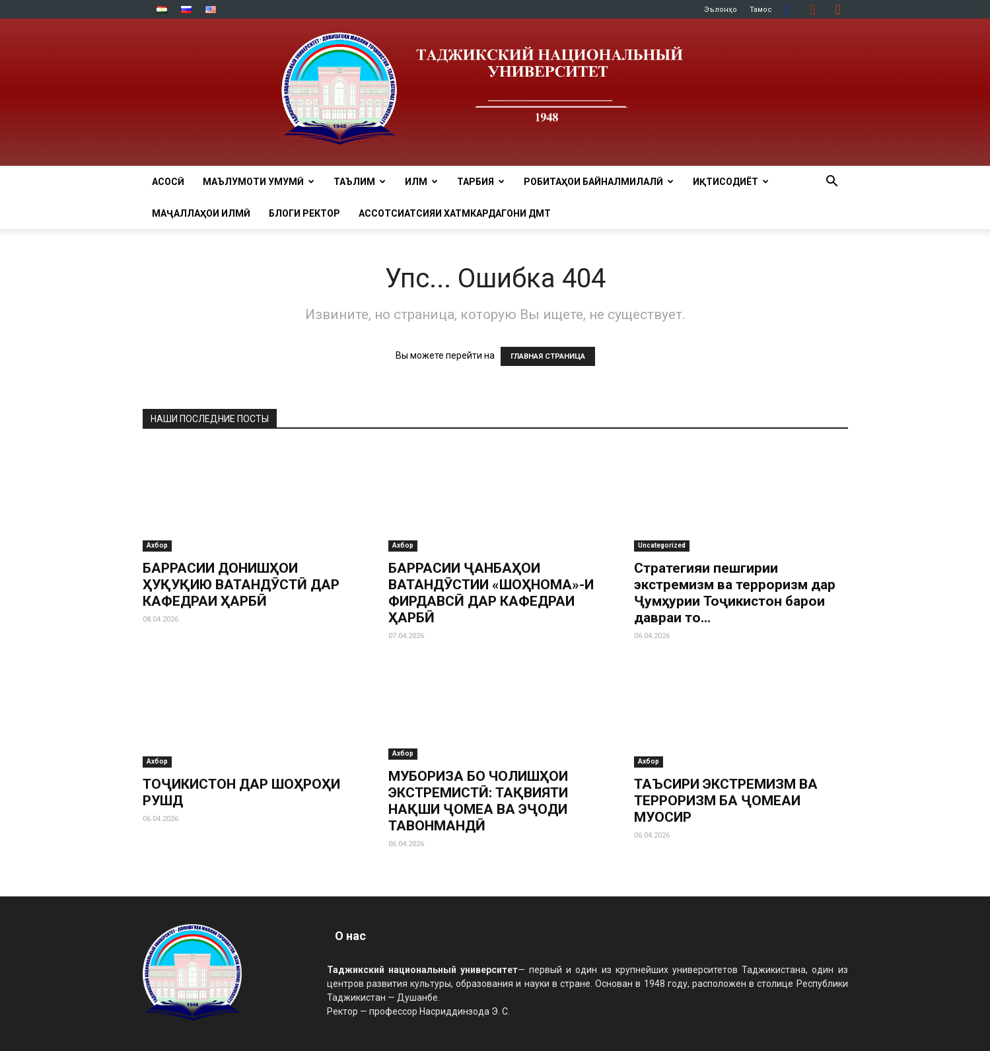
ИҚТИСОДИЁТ (731, 181)
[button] (832, 182)
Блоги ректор (304, 213)
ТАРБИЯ (481, 181)
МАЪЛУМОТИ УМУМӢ (258, 181)
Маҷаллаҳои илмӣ (201, 213)
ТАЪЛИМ (360, 181)
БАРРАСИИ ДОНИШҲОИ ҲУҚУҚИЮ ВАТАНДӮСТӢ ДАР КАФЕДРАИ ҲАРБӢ (241, 584)
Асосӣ (168, 181)
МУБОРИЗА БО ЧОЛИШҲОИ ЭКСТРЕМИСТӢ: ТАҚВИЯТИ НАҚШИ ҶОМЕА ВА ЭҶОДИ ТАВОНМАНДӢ (478, 801)
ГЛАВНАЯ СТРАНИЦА (548, 356)
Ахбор (157, 545)
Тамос (761, 9)
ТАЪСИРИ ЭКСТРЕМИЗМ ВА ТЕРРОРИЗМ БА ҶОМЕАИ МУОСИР (726, 800)
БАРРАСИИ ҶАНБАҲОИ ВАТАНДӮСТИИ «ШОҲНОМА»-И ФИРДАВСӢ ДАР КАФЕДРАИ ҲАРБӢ (491, 593)
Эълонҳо (720, 9)
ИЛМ (421, 181)
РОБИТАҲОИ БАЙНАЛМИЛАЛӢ (599, 181)
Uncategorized (662, 545)
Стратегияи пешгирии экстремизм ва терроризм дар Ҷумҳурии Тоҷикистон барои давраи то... (734, 593)
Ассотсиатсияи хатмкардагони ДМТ (455, 213)
